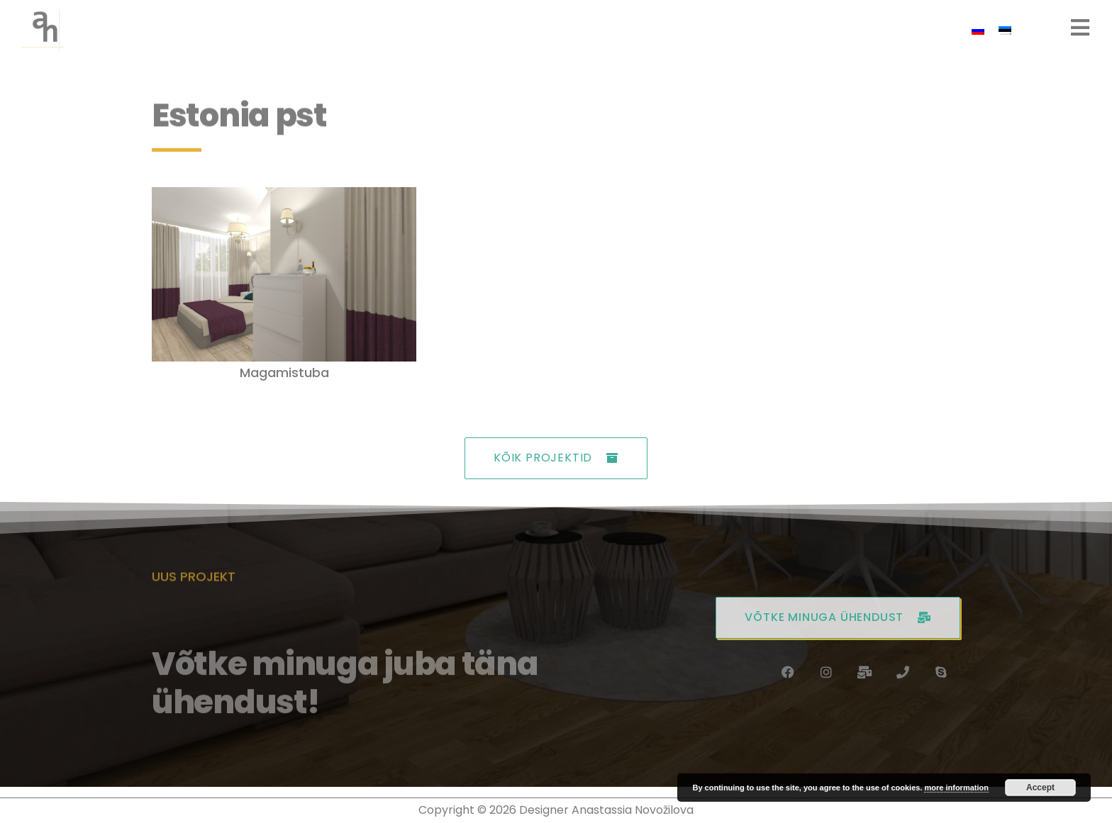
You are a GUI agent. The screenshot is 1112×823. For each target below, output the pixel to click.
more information (956, 787)
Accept (1040, 788)
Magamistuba (284, 372)
